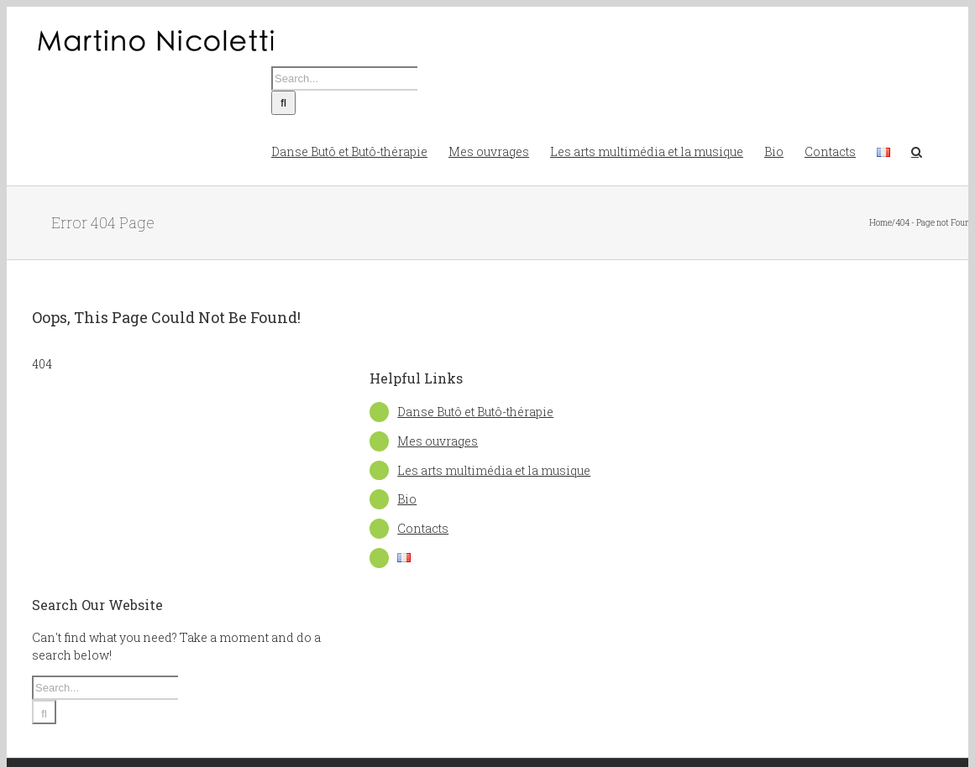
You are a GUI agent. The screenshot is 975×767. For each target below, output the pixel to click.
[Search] (283, 103)
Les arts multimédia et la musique (493, 470)
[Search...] (344, 78)
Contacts (422, 528)
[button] (916, 150)
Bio (407, 499)
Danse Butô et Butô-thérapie (475, 412)
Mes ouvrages (437, 441)
